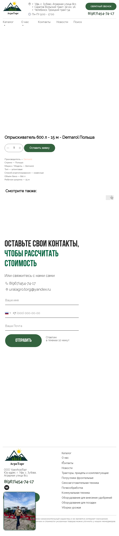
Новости (62, 22)
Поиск (78, 22)
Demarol (28, 159)
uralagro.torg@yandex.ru (30, 289)
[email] (42, 326)
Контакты (44, 22)
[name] (42, 300)
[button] (100, 6)
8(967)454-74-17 (101, 13)
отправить (23, 340)
